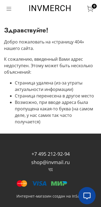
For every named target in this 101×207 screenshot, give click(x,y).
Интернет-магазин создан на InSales (50, 196)
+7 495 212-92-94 (51, 154)
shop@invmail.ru (50, 162)
